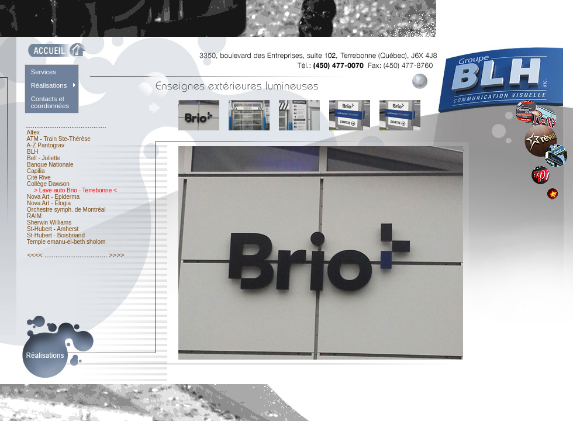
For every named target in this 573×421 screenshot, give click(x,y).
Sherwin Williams (49, 222)
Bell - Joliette (43, 158)
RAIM (34, 216)
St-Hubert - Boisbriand (56, 235)
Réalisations (49, 85)
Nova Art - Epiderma (53, 197)
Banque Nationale (50, 164)
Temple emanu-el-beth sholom (66, 242)
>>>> (116, 254)
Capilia (35, 171)
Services (43, 71)
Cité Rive (38, 177)
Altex (33, 132)
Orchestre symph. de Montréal (66, 209)
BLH (32, 152)
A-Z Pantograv (45, 145)
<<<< (34, 254)
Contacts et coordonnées (50, 102)
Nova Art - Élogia (49, 203)
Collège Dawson (48, 184)
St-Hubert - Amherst (52, 229)
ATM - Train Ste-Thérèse (58, 139)
